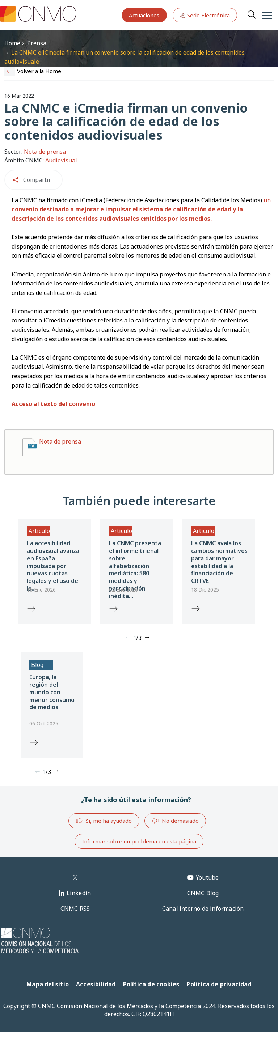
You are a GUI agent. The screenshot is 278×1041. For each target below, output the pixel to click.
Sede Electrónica (205, 15)
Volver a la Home (39, 71)
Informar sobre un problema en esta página (139, 841)
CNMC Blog (203, 893)
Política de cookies (151, 984)
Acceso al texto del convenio (53, 404)
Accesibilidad (96, 984)
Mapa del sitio (47, 984)
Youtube (207, 877)
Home (12, 43)
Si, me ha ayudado (104, 820)
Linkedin (79, 893)
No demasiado (175, 821)
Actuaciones (144, 15)
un (141, 209)
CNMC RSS (75, 909)
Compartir (37, 180)
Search (252, 14)
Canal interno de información (203, 909)
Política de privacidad (218, 984)
